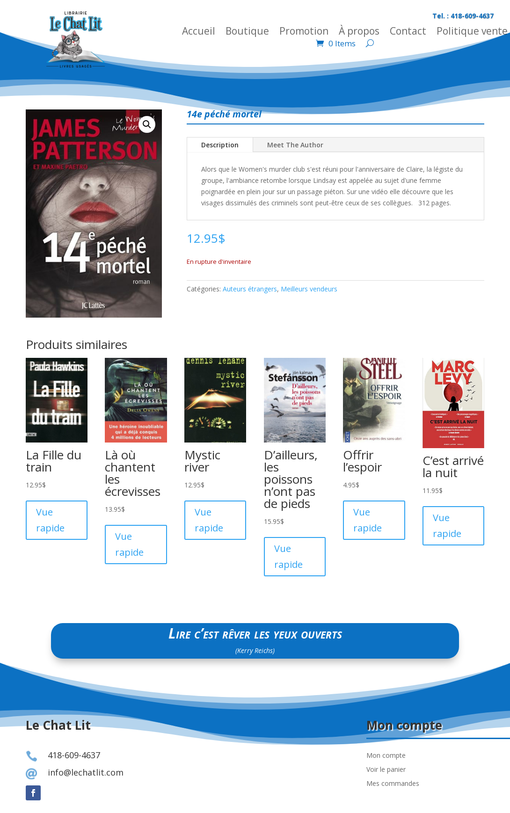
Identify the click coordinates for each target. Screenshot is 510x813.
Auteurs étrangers (250, 288)
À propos (359, 32)
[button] (146, 124)
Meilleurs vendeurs (309, 288)
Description (220, 144)
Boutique (247, 32)
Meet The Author (295, 144)
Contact (408, 32)
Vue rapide (50, 520)
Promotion (303, 32)
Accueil (198, 32)
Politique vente (472, 32)
